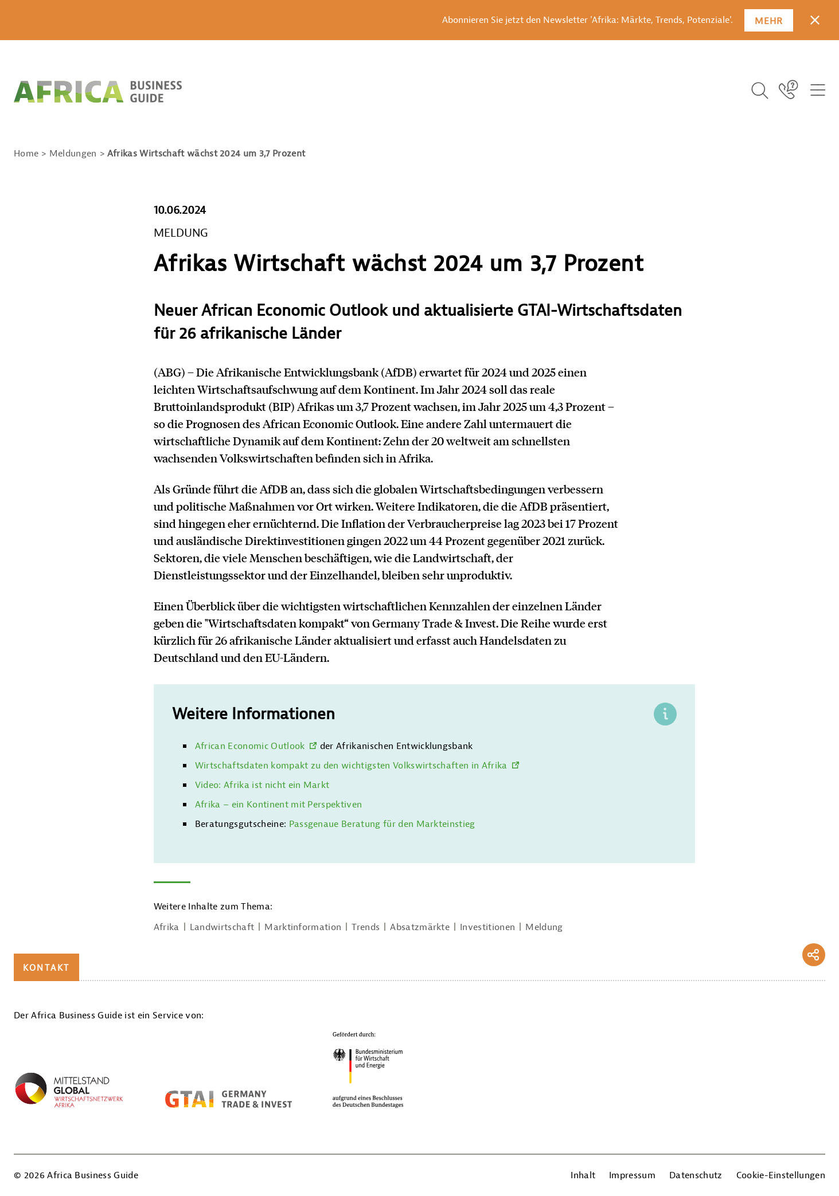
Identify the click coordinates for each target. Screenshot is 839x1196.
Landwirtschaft (222, 927)
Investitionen (487, 927)
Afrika (166, 927)
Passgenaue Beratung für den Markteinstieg (382, 824)
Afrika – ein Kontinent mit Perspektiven (278, 804)
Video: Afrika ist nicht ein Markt (262, 785)
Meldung (544, 927)
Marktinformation (302, 927)
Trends (366, 927)
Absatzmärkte (420, 927)
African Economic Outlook (250, 746)
